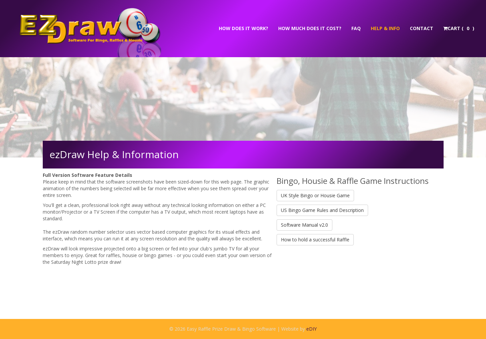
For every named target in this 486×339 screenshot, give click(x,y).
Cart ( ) (458, 28)
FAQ (356, 28)
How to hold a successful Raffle (315, 239)
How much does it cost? (309, 28)
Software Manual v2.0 (304, 225)
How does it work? (243, 28)
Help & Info (385, 28)
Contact (421, 28)
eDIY (311, 329)
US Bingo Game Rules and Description (322, 210)
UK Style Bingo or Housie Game (315, 195)
